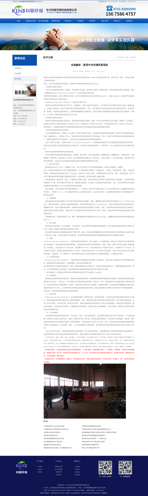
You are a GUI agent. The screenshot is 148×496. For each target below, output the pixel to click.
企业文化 (40, 469)
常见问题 (77, 474)
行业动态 (77, 469)
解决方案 (105, 21)
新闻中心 (117, 21)
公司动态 (77, 466)
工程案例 (80, 21)
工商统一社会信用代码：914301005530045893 (79, 493)
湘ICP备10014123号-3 (58, 493)
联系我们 (129, 21)
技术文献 (77, 472)
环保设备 (68, 21)
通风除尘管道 (31, 21)
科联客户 (92, 21)
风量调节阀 (55, 21)
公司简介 (40, 466)
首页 (18, 21)
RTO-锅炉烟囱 (43, 21)
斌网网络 (104, 493)
